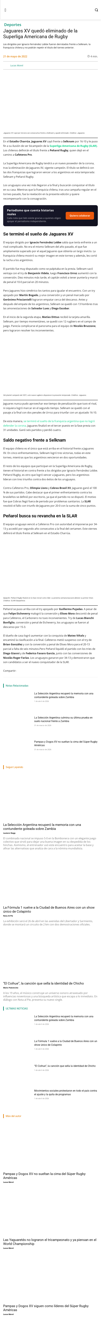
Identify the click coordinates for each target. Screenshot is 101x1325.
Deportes (12, 24)
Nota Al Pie (8, 916)
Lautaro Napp (9, 833)
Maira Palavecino (10, 987)
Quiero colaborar (80, 215)
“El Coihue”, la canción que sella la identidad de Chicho (43, 983)
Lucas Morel (16, 65)
